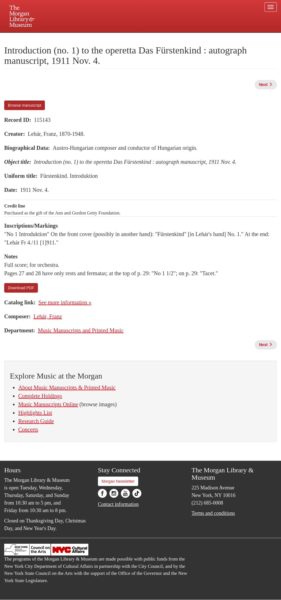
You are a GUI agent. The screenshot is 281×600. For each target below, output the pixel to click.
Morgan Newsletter (118, 481)
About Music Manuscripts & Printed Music (67, 387)
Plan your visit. (74, 37)
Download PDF (21, 288)
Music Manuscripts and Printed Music (81, 330)
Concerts (28, 429)
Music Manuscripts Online (48, 404)
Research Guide (36, 421)
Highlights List (35, 413)
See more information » (64, 302)
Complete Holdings (40, 396)
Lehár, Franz (47, 316)
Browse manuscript (24, 105)
